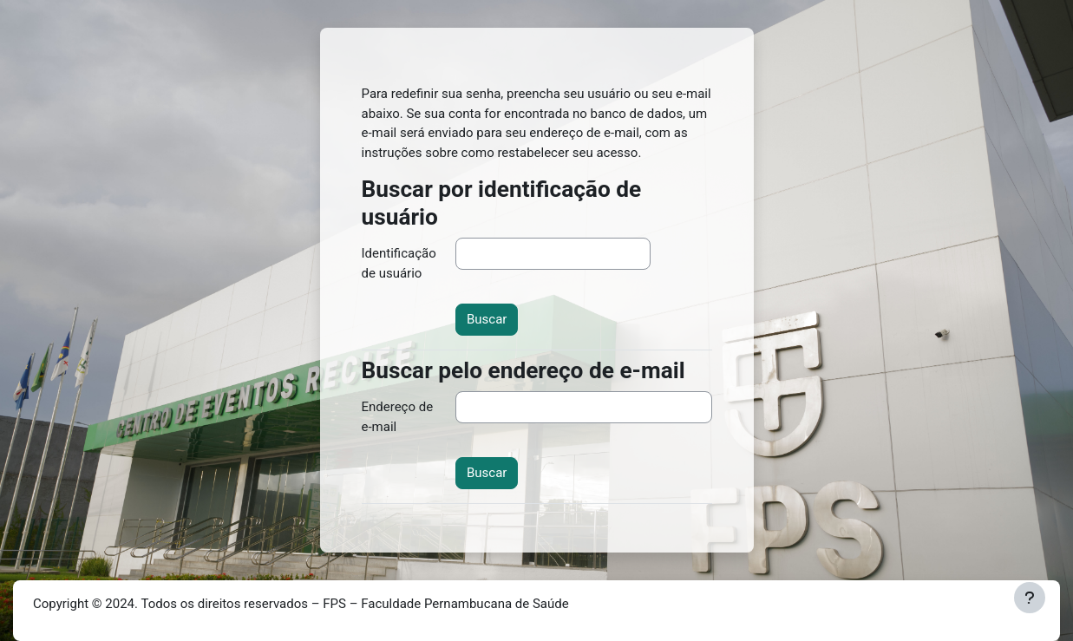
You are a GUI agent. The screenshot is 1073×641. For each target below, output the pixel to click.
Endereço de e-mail (398, 417)
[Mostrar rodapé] (1029, 597)
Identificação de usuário (399, 263)
